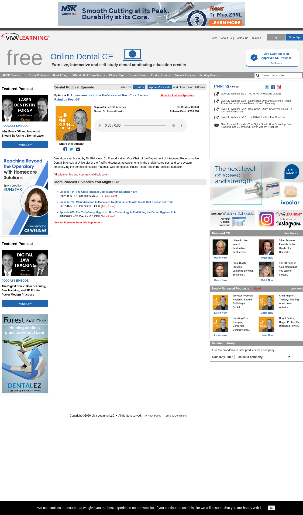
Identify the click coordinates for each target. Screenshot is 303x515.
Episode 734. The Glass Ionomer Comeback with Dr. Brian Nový (98, 191)
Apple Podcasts (160, 87)
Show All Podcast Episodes (177, 95)
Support (256, 38)
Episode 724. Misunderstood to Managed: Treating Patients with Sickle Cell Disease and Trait (115, 202)
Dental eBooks (137, 75)
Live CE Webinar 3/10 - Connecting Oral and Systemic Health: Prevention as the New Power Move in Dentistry (256, 102)
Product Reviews (184, 75)
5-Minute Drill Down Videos (88, 75)
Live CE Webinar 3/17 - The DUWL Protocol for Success (253, 117)
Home (213, 38)
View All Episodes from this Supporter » (78, 222)
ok (271, 508)
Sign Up (294, 37)
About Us (226, 38)
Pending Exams (209, 75)
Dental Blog (60, 75)
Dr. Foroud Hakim (113, 111)
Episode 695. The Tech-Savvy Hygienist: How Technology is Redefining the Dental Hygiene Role (117, 212)
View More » (291, 233)
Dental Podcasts (39, 75)
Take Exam (109, 196)
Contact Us (242, 38)
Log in (276, 37)
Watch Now (24, 144)
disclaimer (61, 174)
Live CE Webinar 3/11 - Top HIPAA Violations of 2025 (251, 93)
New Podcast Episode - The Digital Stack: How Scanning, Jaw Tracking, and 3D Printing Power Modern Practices (256, 125)
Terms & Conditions (175, 415)
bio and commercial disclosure (88, 174)
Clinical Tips (116, 75)
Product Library (160, 75)
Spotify (139, 87)
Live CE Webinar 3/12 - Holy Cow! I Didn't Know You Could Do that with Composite (256, 110)
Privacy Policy (153, 415)
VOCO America (117, 107)
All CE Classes (11, 75)
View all (234, 86)
